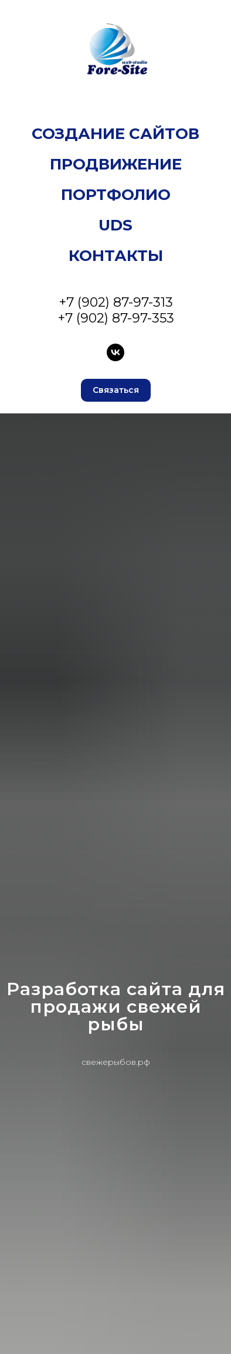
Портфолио (116, 194)
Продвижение (116, 164)
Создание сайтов (115, 133)
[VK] (115, 352)
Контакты (116, 255)
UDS (115, 225)
